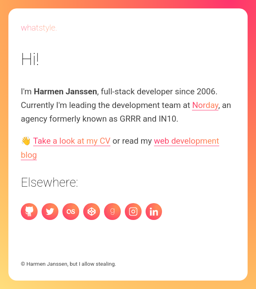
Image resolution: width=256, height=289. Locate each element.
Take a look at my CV (71, 141)
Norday (205, 105)
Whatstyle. (39, 28)
